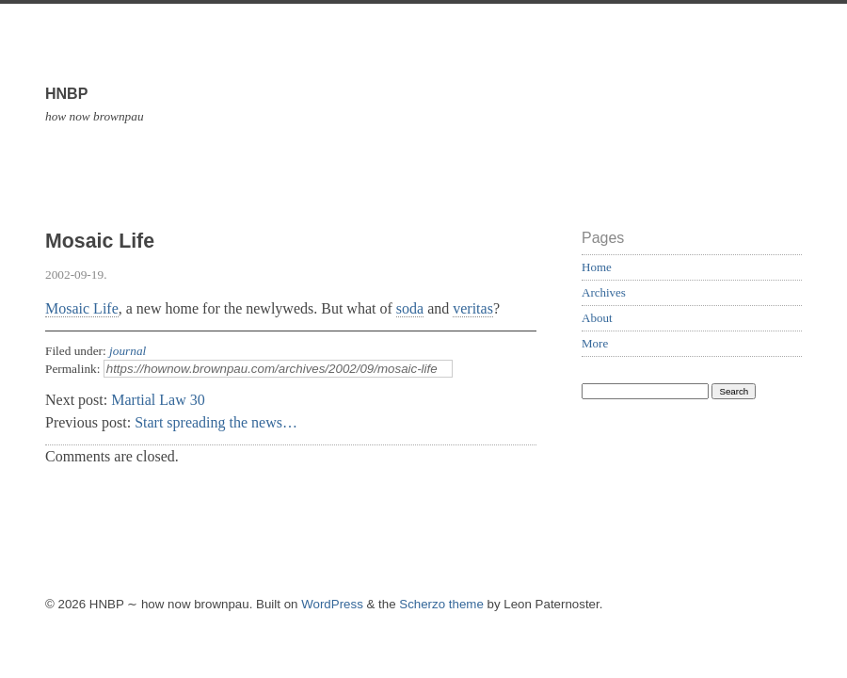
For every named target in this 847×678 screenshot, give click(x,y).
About (597, 318)
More (595, 343)
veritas (473, 308)
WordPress (332, 604)
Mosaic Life (82, 308)
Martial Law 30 (158, 400)
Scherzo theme (441, 604)
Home (597, 267)
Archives (604, 292)
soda (410, 308)
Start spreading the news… (216, 422)
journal (127, 351)
